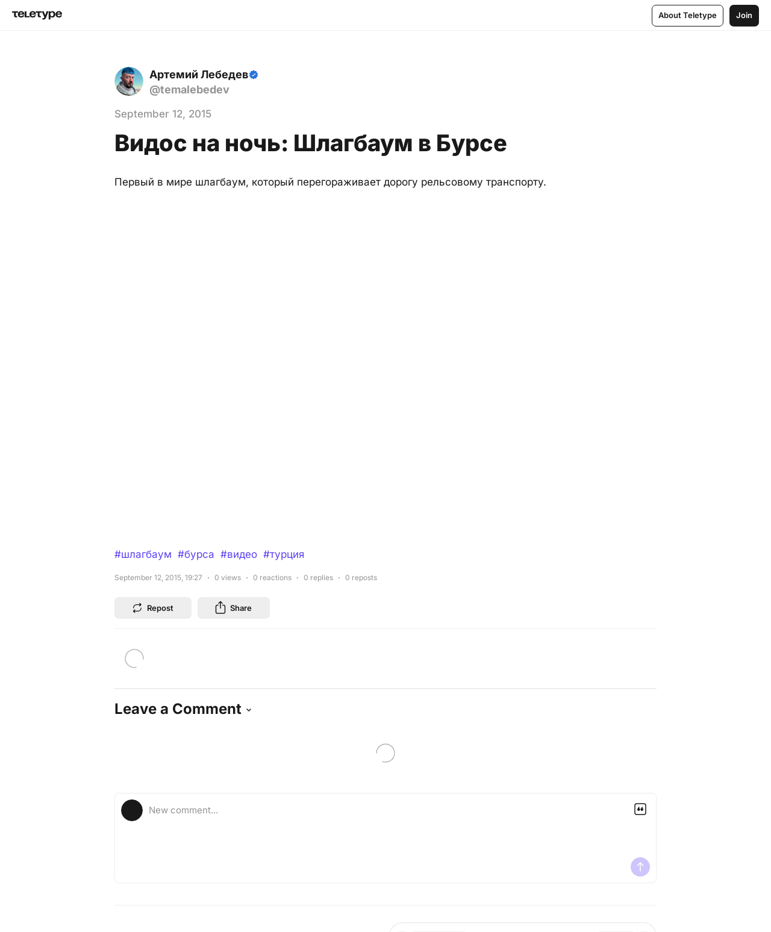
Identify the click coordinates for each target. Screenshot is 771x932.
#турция (283, 554)
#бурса (196, 554)
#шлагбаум (143, 554)
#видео (238, 554)
